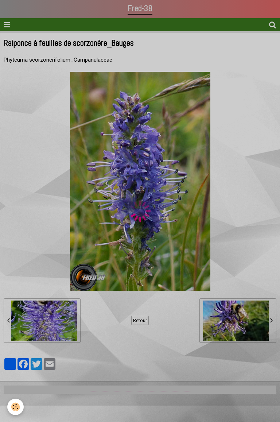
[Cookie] (15, 407)
